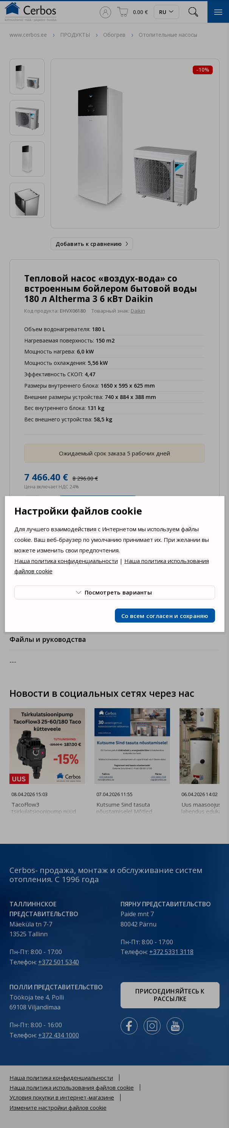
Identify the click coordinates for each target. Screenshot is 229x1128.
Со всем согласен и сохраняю (165, 616)
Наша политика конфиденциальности (66, 561)
